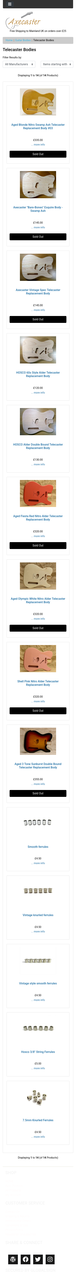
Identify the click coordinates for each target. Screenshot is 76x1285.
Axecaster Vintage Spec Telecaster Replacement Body (38, 291)
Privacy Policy (14, 1230)
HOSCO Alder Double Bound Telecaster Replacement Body (38, 446)
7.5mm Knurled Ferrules (38, 1120)
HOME (9, 1181)
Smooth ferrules (38, 847)
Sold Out (38, 154)
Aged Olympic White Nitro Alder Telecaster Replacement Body (38, 600)
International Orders (18, 1220)
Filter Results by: (12, 57)
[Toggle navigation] (10, 4)
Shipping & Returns (17, 1216)
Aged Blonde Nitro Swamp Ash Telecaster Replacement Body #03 (38, 126)
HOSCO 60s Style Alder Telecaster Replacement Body (38, 374)
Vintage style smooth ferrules (38, 983)
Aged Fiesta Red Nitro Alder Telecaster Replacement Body (38, 517)
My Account (13, 1195)
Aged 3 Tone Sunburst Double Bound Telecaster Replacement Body (38, 765)
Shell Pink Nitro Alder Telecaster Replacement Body (38, 683)
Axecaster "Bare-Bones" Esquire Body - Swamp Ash (38, 209)
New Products (14, 1186)
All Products (13, 1190)
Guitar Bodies (23, 40)
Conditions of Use (16, 1225)
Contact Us (12, 1211)
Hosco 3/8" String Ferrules (38, 1052)
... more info (38, 144)
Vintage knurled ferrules (38, 915)
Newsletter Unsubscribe (20, 1234)
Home (9, 40)
